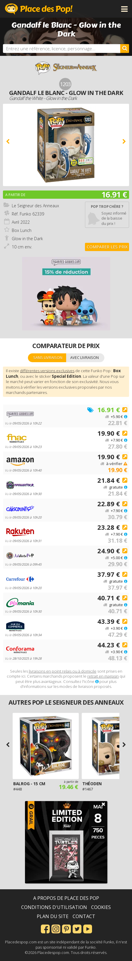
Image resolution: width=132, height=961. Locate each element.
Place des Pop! (38, 9)
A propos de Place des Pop (66, 898)
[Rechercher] (124, 48)
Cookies (101, 907)
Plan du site (52, 916)
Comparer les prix (107, 247)
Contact (84, 916)
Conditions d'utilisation (54, 907)
